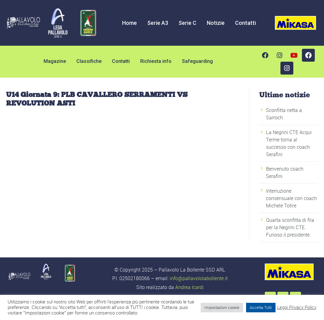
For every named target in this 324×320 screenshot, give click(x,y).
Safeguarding (197, 61)
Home (129, 23)
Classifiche (89, 61)
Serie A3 (157, 23)
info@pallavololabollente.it (199, 278)
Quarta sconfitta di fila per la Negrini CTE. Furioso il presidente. (290, 227)
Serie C (187, 23)
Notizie (216, 23)
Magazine (55, 61)
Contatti (245, 23)
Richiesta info (156, 61)
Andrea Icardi (189, 287)
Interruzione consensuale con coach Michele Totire (291, 198)
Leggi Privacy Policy (296, 307)
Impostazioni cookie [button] (221, 307)
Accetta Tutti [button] (261, 307)
